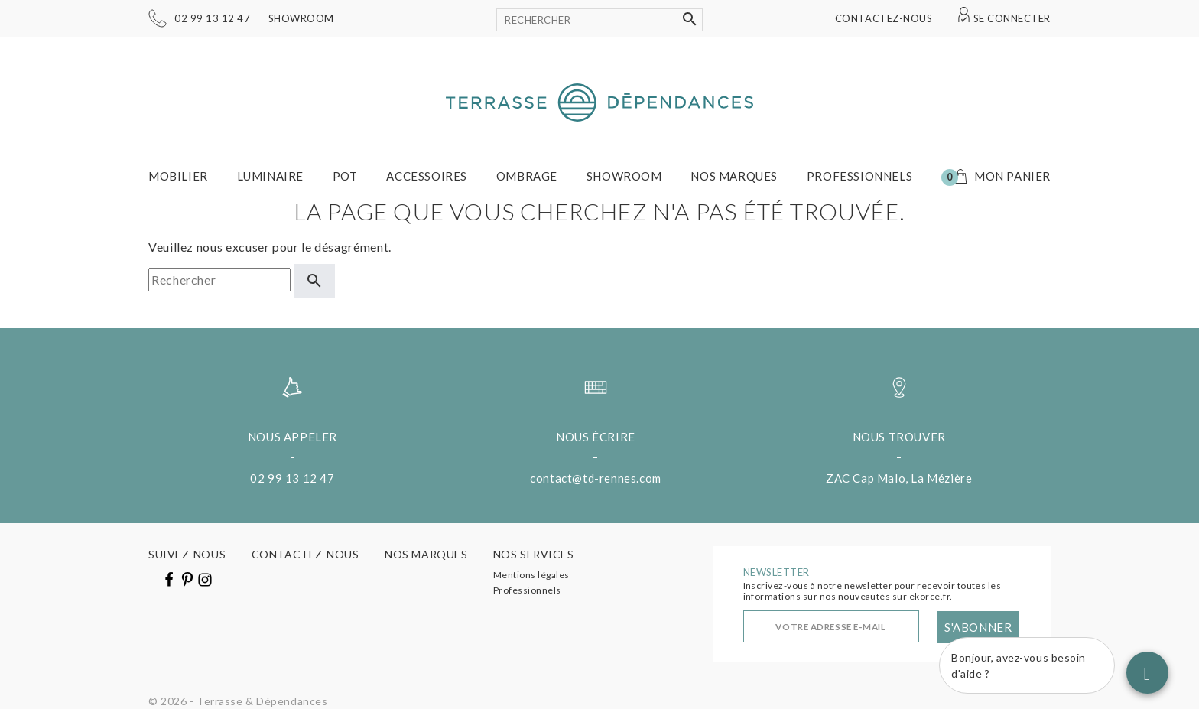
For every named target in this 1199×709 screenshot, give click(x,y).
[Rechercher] (599, 19)
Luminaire (270, 176)
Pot (345, 176)
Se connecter (1012, 18)
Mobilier (178, 176)
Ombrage (526, 176)
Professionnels (859, 176)
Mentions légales (531, 575)
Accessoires (426, 176)
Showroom (301, 18)
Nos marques (734, 176)
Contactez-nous (883, 18)
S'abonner (978, 627)
